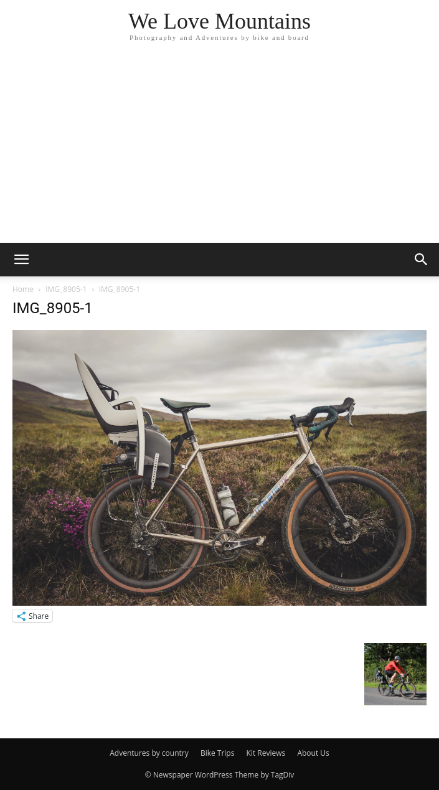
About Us (313, 753)
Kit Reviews (266, 753)
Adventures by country (149, 753)
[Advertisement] (219, 149)
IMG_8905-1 (66, 289)
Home (23, 289)
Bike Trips (218, 753)
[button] (21, 259)
